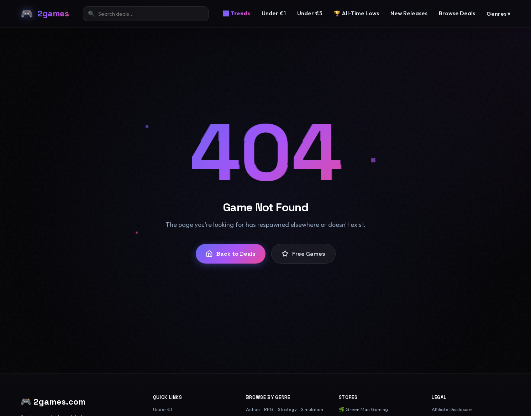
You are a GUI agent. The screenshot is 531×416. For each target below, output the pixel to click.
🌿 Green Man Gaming (363, 409)
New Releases (408, 13)
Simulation (312, 409)
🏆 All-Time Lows (356, 13)
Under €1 (274, 13)
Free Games (303, 254)
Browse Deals (457, 13)
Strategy (287, 409)
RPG (269, 409)
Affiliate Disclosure (452, 409)
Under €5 (309, 13)
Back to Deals (231, 254)
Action (253, 409)
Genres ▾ (498, 13)
